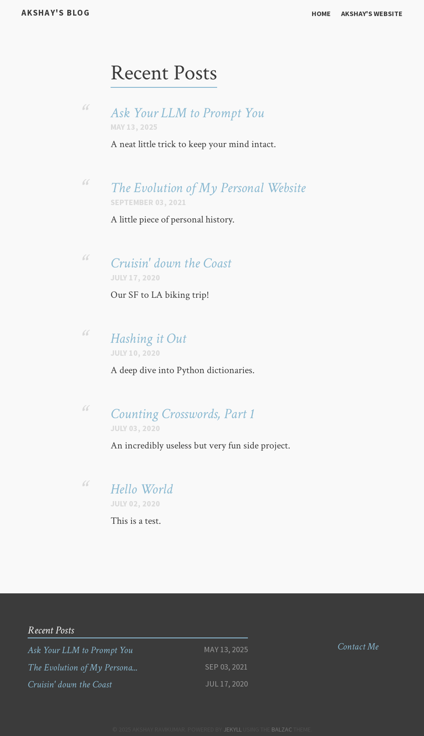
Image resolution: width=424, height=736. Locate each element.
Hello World (142, 489)
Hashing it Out (148, 338)
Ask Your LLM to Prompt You (187, 113)
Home (321, 13)
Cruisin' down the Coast (171, 263)
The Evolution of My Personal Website (208, 188)
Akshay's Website (372, 13)
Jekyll (232, 729)
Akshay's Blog (55, 13)
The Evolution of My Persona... (83, 667)
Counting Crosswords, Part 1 (182, 414)
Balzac (282, 729)
